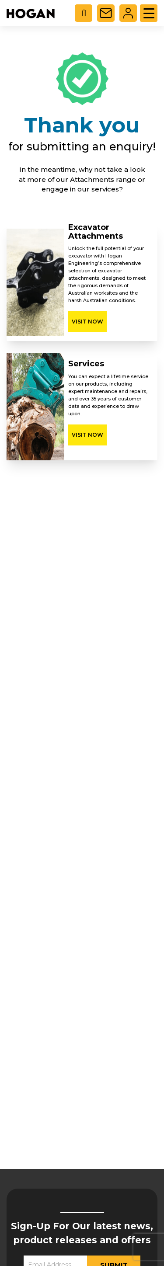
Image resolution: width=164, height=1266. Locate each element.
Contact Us (106, 13)
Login (128, 13)
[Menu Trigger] (148, 13)
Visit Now (87, 321)
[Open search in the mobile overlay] (87, 13)
